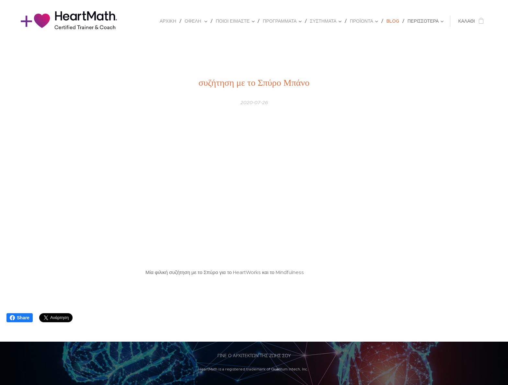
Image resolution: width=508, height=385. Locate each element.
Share (19, 317)
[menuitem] (169, 21)
